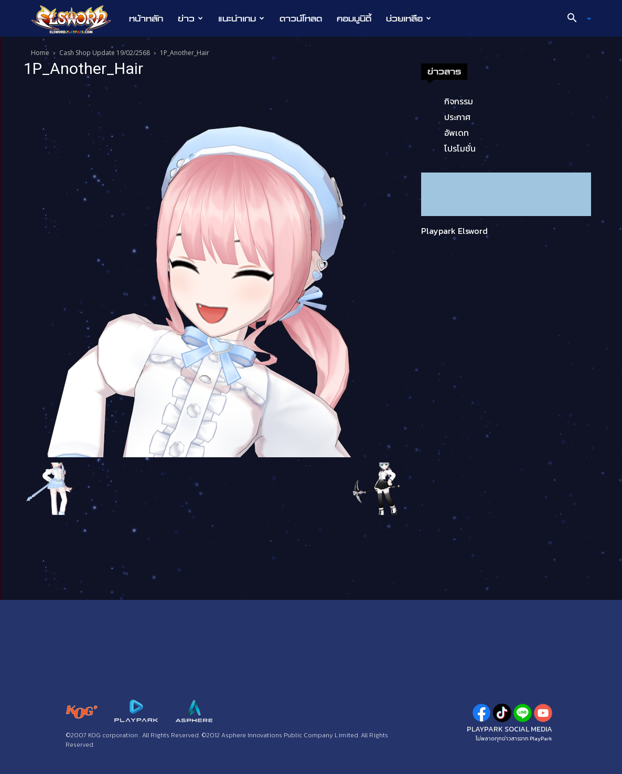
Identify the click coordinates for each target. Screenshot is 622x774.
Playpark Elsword (454, 230)
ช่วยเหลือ (408, 18)
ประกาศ (457, 117)
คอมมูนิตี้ (354, 18)
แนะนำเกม (241, 18)
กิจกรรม (458, 101)
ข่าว (190, 18)
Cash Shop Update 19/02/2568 (104, 52)
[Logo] (76, 19)
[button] (575, 19)
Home (40, 52)
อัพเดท (456, 132)
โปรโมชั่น (460, 148)
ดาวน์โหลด (301, 18)
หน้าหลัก (146, 18)
